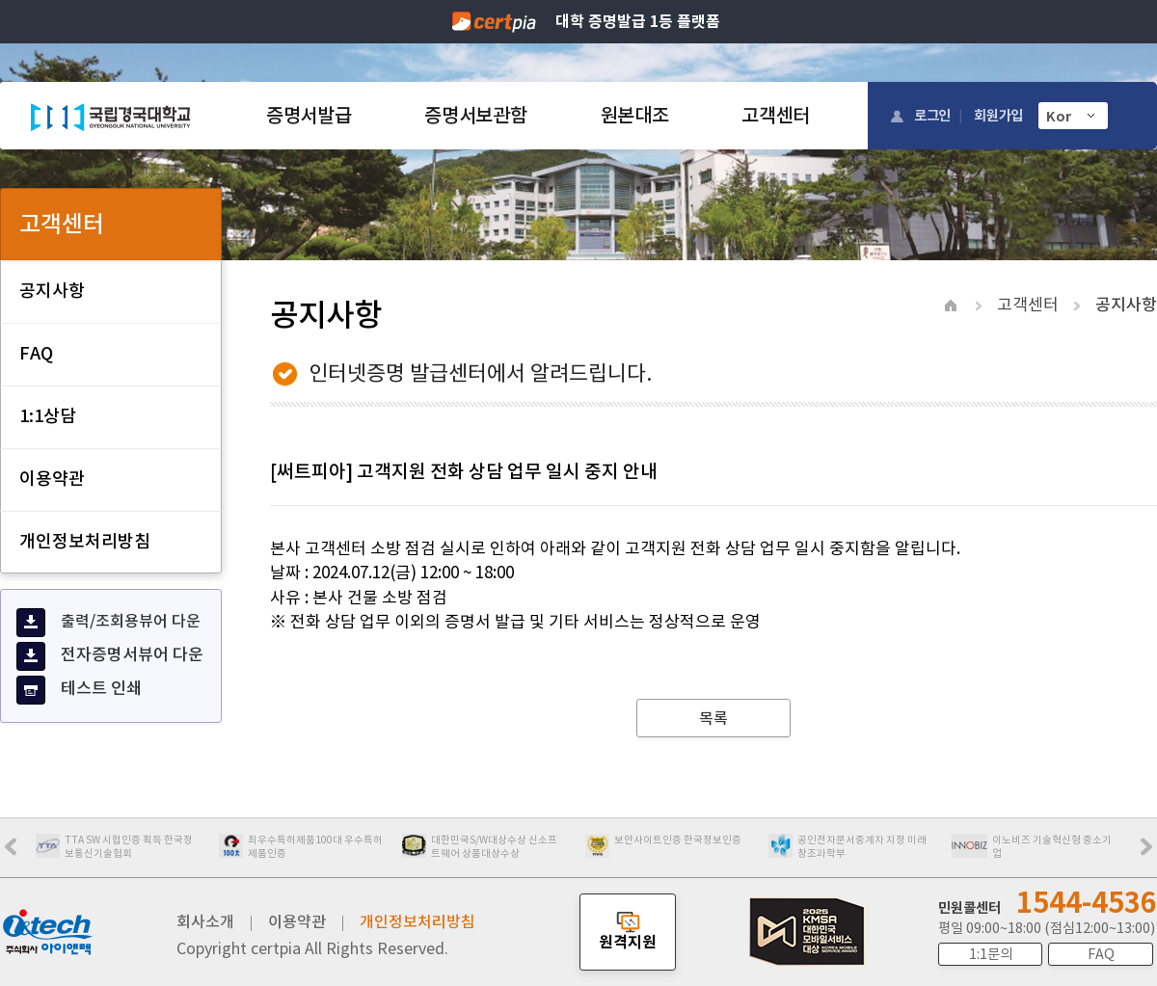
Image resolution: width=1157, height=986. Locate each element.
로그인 (932, 115)
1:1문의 (990, 954)
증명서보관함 (475, 115)
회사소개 (205, 921)
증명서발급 (308, 115)
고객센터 (775, 115)
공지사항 (52, 291)
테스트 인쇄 (79, 690)
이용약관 (52, 478)
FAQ (36, 353)
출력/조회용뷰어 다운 (108, 622)
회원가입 (998, 115)
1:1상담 (47, 416)
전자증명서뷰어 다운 (109, 656)
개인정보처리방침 (84, 541)
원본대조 (635, 115)
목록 (713, 718)
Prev (20, 853)
